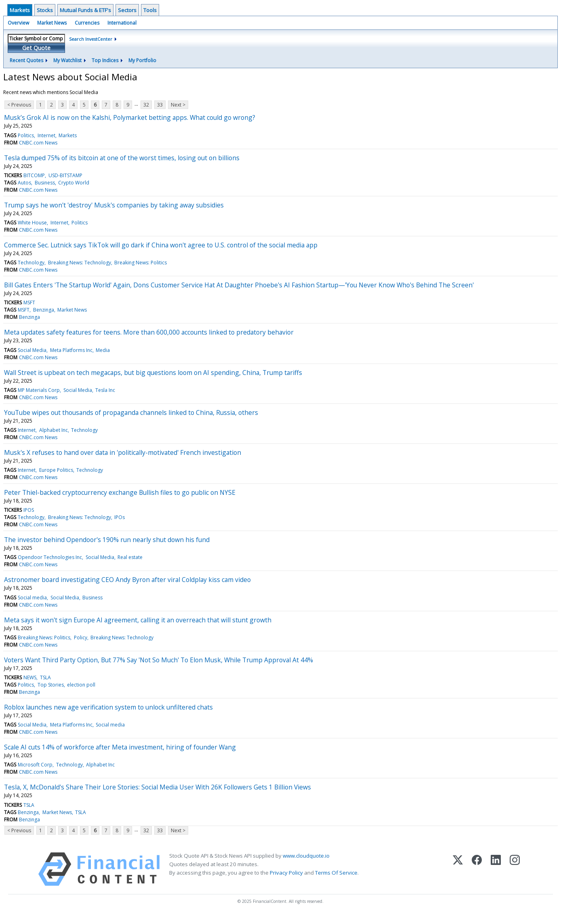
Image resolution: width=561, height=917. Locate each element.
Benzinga (43, 309)
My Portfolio (142, 60)
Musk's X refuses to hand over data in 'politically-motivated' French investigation (122, 452)
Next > (178, 104)
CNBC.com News (38, 142)
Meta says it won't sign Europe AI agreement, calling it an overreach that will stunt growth (137, 620)
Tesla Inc (105, 390)
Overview (18, 22)
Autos (24, 182)
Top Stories (51, 684)
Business (45, 182)
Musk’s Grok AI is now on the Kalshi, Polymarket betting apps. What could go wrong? (129, 117)
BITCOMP (34, 175)
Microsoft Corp (35, 764)
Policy (80, 637)
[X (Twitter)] (458, 869)
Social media (32, 597)
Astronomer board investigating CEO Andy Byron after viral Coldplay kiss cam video (127, 579)
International (122, 22)
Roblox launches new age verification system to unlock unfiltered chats (108, 707)
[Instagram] (514, 869)
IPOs (119, 517)
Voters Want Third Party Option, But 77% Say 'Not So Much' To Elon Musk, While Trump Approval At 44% (158, 659)
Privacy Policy (286, 872)
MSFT (29, 302)
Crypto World (73, 182)
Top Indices (105, 60)
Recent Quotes (26, 60)
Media (103, 350)
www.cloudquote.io (306, 855)
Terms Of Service (336, 872)
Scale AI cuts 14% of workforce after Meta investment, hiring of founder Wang (120, 747)
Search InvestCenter (90, 39)
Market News (52, 22)
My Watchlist (67, 60)
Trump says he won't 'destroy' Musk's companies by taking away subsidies (114, 205)
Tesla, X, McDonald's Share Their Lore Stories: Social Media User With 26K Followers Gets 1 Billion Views (157, 787)
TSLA (45, 677)
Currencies (87, 22)
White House (32, 222)
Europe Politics (56, 470)
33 (160, 104)
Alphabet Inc (53, 430)
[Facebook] (477, 869)
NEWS (29, 677)
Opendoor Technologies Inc (50, 557)
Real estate (130, 557)
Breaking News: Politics (140, 262)
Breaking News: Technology (79, 262)
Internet (46, 135)
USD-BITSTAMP (65, 175)
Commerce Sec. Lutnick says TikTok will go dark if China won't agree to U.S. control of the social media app (160, 245)
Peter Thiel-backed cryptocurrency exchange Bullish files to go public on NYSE (119, 492)
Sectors (127, 10)
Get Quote (36, 48)
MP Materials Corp (39, 390)
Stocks (45, 10)
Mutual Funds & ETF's (85, 10)
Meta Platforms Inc (71, 350)
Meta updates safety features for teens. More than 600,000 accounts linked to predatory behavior (149, 332)
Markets (20, 10)
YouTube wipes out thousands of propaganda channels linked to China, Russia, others (131, 412)
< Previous (19, 104)
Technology (31, 262)
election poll (81, 684)
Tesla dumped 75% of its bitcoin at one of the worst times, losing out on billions (122, 157)
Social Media (32, 350)
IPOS (28, 510)
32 (146, 104)
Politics (26, 135)
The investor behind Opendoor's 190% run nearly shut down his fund (107, 539)
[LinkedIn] (495, 869)
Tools (150, 10)
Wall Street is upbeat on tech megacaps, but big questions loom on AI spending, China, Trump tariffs (153, 372)
